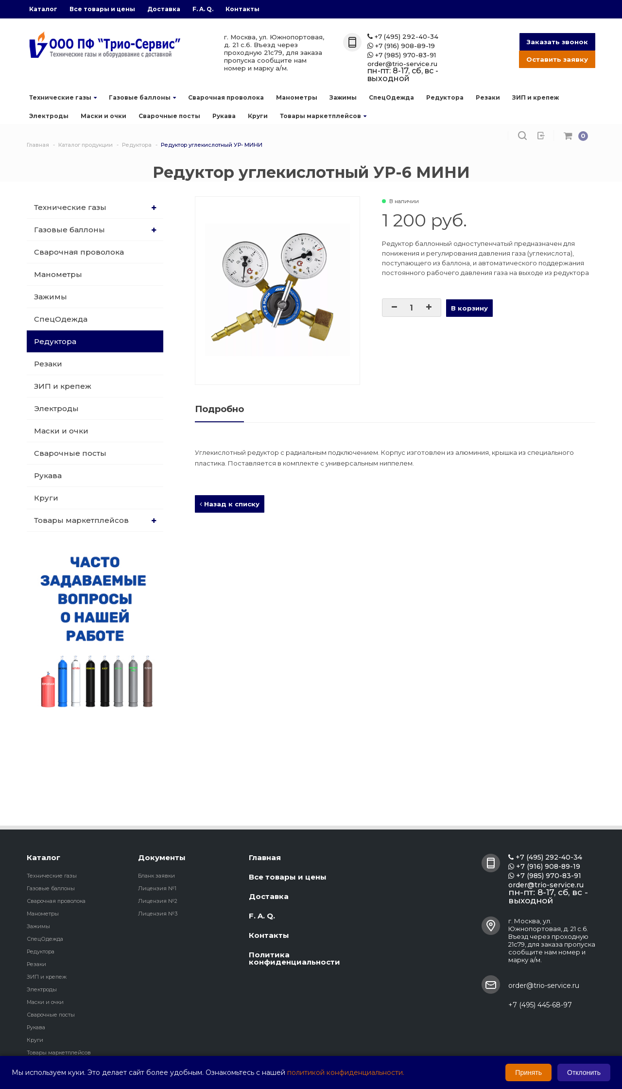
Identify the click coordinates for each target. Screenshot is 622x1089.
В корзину (469, 308)
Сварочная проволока (226, 97)
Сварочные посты (169, 116)
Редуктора (445, 97)
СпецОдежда (391, 97)
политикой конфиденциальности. (345, 1072)
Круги (258, 116)
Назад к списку (229, 504)
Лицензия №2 (157, 901)
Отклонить (584, 1072)
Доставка (163, 9)
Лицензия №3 (157, 913)
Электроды (49, 116)
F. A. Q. (202, 9)
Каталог (43, 9)
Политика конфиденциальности (294, 958)
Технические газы (63, 97)
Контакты (242, 9)
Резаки (488, 97)
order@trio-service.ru (402, 64)
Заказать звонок (557, 42)
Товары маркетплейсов (323, 116)
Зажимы (343, 97)
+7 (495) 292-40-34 (402, 36)
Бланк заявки (156, 875)
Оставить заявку (557, 59)
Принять (528, 1072)
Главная (265, 857)
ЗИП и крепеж (535, 97)
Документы (162, 857)
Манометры (296, 97)
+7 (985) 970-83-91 (401, 55)
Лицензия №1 (157, 888)
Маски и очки (103, 116)
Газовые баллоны (142, 97)
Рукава (224, 116)
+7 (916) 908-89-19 (401, 46)
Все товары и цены (102, 9)
